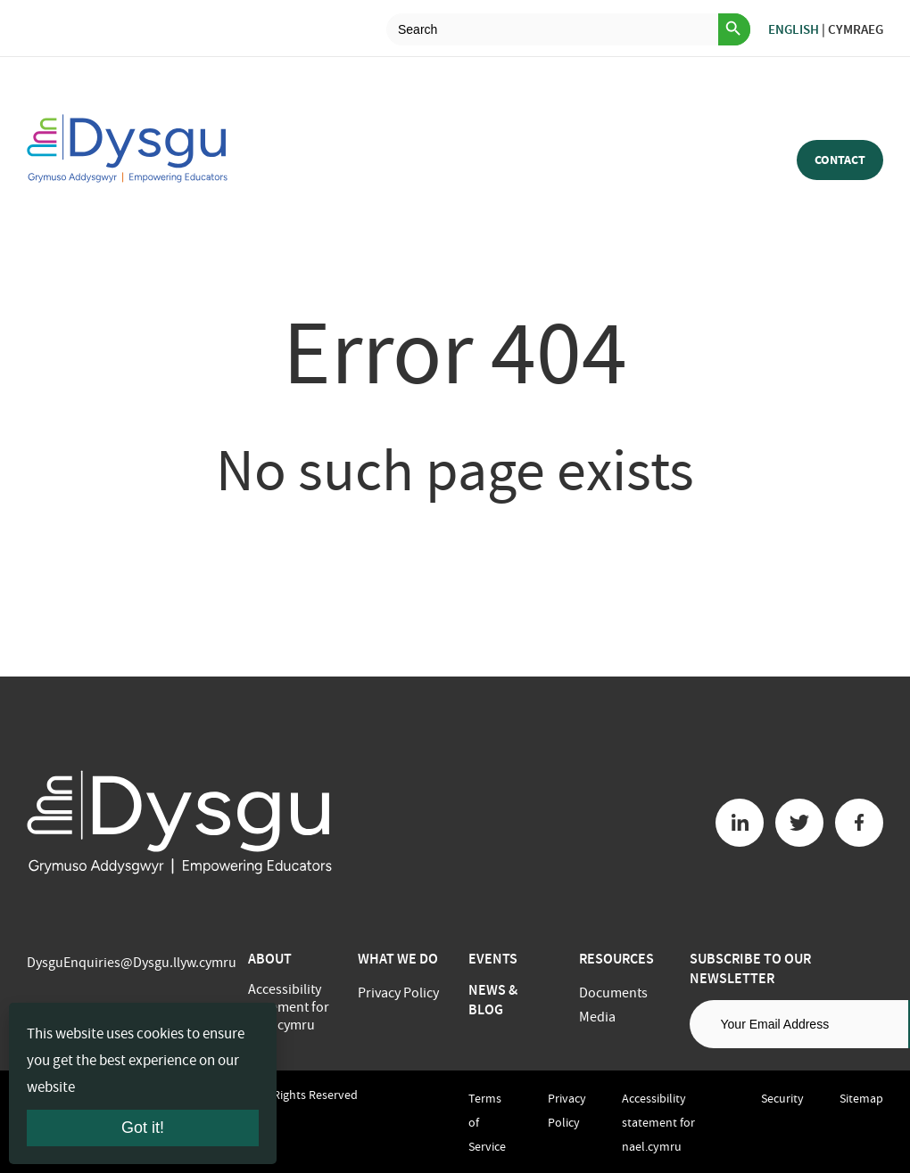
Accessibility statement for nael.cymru (288, 1007)
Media (597, 1017)
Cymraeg (855, 29)
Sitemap (861, 1098)
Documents (613, 993)
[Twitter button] (799, 823)
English (793, 29)
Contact (840, 160)
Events (492, 958)
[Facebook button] (859, 823)
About (270, 958)
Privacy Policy (398, 993)
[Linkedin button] (740, 823)
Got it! (142, 1127)
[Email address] (799, 1024)
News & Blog (492, 999)
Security (782, 1098)
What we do (398, 958)
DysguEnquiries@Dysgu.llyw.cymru (131, 963)
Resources (616, 958)
